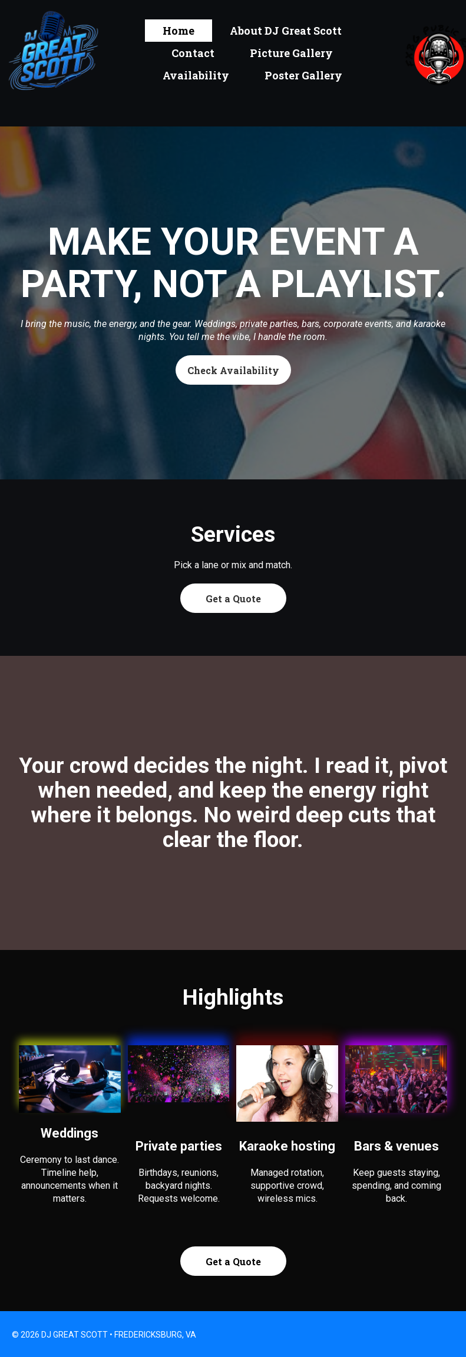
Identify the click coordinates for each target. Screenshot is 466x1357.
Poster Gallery (303, 75)
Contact (192, 53)
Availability (196, 75)
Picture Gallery (291, 53)
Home (178, 31)
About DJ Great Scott (286, 31)
